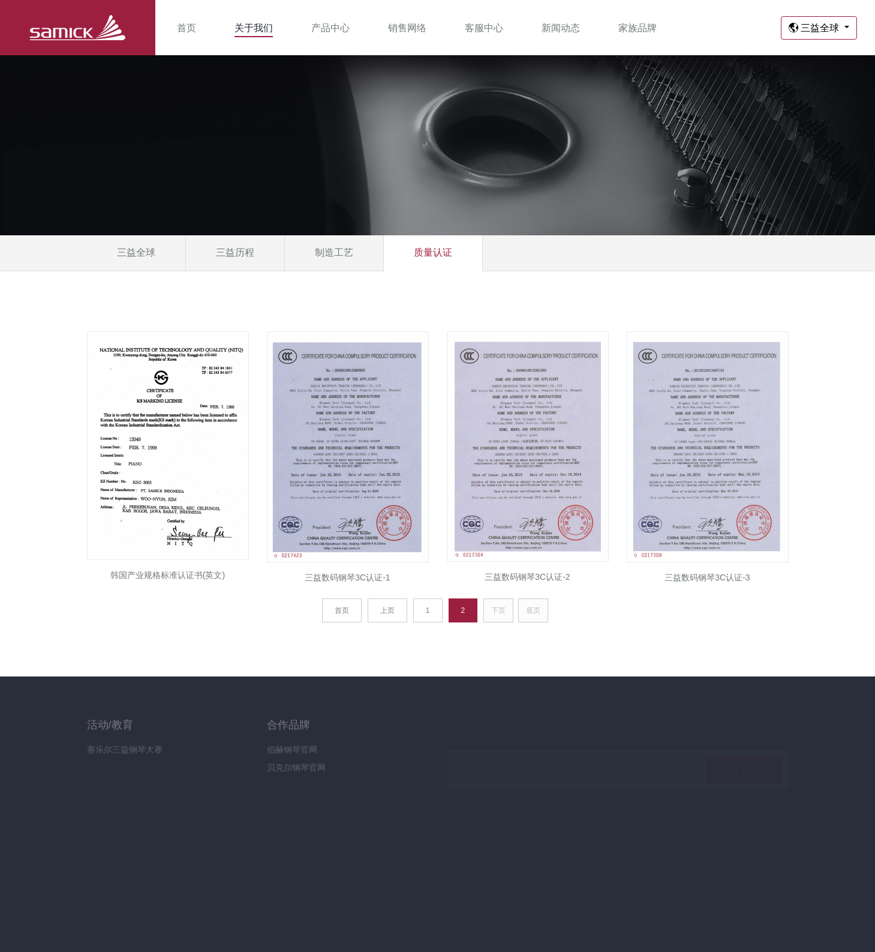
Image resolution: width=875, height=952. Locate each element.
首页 (186, 28)
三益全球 (815, 28)
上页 (387, 610)
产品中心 (330, 28)
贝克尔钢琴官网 (296, 772)
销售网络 (407, 28)
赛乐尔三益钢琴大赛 (125, 754)
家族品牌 (637, 28)
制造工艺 (334, 252)
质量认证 (433, 252)
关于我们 (253, 28)
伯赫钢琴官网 (292, 754)
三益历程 (235, 252)
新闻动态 (561, 28)
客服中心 (484, 28)
